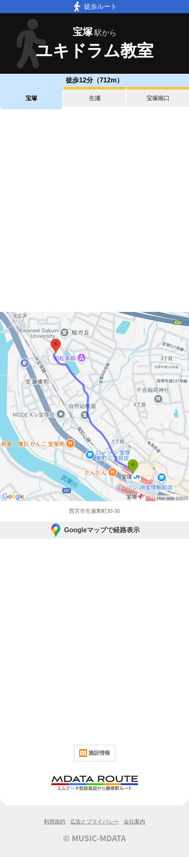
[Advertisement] (94, 210)
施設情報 (94, 753)
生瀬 (94, 98)
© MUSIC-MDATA (94, 838)
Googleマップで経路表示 (94, 530)
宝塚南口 (158, 98)
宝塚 (31, 98)
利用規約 (54, 821)
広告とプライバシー (94, 821)
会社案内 (134, 821)
